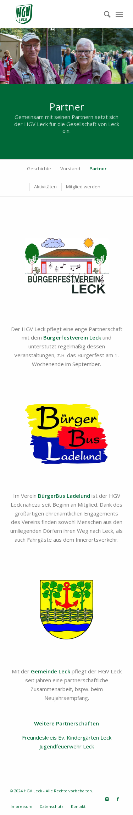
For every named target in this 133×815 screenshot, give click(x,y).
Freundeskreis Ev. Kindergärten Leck (66, 737)
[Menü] (119, 14)
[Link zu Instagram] (107, 799)
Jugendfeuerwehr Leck (66, 746)
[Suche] (104, 14)
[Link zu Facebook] (117, 799)
